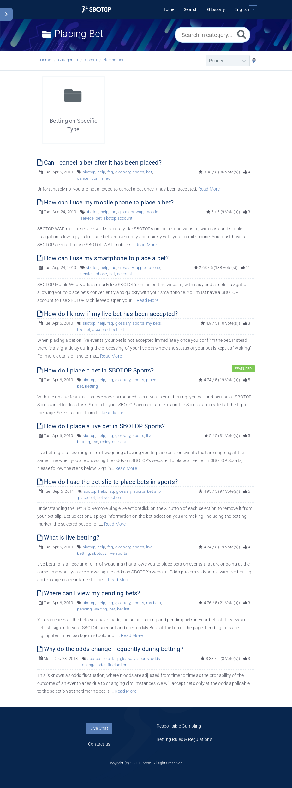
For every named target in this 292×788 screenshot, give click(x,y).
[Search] (241, 34)
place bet (86, 497)
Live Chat (99, 728)
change (89, 664)
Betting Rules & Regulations (184, 739)
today (105, 442)
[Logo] (96, 9)
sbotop (89, 172)
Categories (68, 60)
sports (138, 172)
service (87, 274)
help (101, 172)
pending (84, 609)
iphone (154, 267)
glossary (123, 172)
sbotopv (99, 553)
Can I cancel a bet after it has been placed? (99, 162)
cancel (83, 178)
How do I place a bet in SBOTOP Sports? (95, 370)
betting (91, 386)
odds (155, 658)
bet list (117, 329)
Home (45, 60)
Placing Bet (113, 60)
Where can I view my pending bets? (88, 593)
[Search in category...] (212, 35)
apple (141, 267)
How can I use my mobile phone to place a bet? (105, 202)
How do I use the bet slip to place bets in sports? (107, 481)
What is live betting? (68, 537)
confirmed (101, 178)
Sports (91, 60)
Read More (209, 188)
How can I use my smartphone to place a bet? (103, 258)
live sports (117, 553)
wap (140, 212)
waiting (100, 609)
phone (101, 274)
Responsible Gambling (179, 726)
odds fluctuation (112, 664)
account (124, 274)
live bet (83, 329)
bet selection (109, 497)
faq (110, 172)
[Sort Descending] (252, 60)
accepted (101, 329)
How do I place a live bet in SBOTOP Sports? (101, 426)
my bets (153, 323)
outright (119, 442)
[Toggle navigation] (253, 8)
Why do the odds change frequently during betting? (110, 649)
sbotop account (118, 218)
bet (149, 172)
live (95, 442)
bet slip (154, 491)
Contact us (99, 744)
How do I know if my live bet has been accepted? (107, 313)
